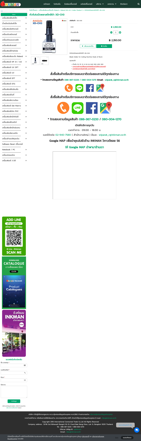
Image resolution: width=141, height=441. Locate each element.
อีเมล (3, 377)
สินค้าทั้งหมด (33, 10)
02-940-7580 (63, 135)
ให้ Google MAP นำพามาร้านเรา (84, 147)
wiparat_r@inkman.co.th (117, 79)
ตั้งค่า (116, 438)
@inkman (77, 429)
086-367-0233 (71, 79)
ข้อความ (3, 385)
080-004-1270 (89, 79)
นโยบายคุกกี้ (85, 436)
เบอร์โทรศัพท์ (5, 370)
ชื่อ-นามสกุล (5, 362)
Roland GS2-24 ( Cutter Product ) (72, 10)
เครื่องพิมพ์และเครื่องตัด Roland (49, 10)
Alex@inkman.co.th (109, 418)
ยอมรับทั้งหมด (127, 438)
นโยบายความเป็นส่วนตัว (12, 408)
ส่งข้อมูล (14, 401)
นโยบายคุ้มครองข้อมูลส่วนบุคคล (101, 414)
